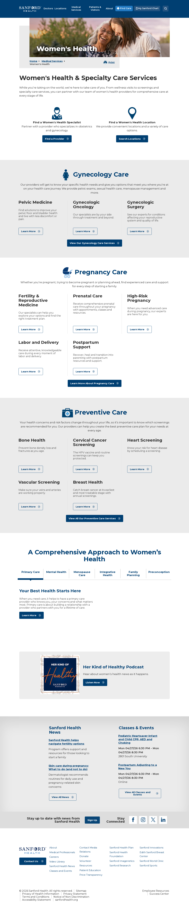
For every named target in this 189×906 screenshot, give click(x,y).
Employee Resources (155, 890)
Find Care (124, 8)
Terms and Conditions (35, 896)
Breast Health (88, 482)
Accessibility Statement (36, 899)
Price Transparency (90, 874)
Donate (84, 856)
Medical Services (52, 61)
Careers (54, 856)
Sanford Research (120, 865)
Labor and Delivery (38, 342)
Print (111, 62)
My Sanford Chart (147, 8)
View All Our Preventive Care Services (92, 518)
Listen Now (93, 682)
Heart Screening (144, 440)
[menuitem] (48, 8)
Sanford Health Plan (122, 847)
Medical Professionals (62, 852)
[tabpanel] (94, 611)
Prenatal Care (87, 295)
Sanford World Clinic (152, 860)
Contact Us (31, 861)
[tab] (30, 575)
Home (33, 61)
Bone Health (31, 440)
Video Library (57, 861)
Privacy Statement (75, 893)
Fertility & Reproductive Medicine (33, 300)
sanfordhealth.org (66, 899)
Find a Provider (54, 138)
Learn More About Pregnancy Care (92, 383)
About (53, 847)
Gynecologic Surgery (140, 204)
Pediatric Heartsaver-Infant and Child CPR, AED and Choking (137, 739)
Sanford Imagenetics (122, 860)
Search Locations (130, 138)
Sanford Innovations (151, 847)
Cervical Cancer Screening (90, 442)
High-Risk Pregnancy (139, 298)
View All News (60, 797)
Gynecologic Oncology (86, 204)
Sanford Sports (148, 865)
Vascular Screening (39, 482)
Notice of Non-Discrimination (71, 896)
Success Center (159, 893)
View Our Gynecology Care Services (92, 243)
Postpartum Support (86, 344)
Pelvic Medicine (35, 202)
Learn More (28, 231)
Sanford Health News (62, 866)
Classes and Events (60, 870)
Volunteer (85, 860)
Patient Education (90, 870)
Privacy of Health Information (40, 893)
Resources (85, 865)
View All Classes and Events (137, 793)
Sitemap (81, 890)
